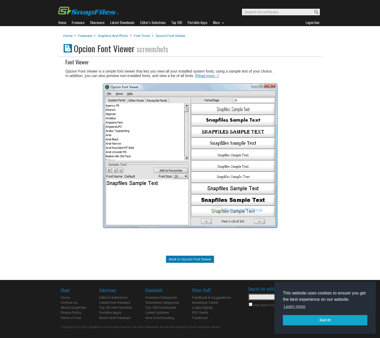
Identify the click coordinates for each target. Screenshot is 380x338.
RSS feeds (200, 313)
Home (68, 36)
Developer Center (205, 302)
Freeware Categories (161, 297)
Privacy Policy (71, 313)
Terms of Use (71, 318)
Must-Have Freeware (114, 318)
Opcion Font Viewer (170, 36)
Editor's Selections (113, 297)
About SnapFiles (73, 308)
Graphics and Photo (113, 36)
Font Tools (142, 36)
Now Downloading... (160, 318)
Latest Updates (157, 313)
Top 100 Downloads (160, 308)
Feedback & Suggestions (211, 297)
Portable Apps (110, 313)
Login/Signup (202, 308)
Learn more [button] (294, 306)
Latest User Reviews (114, 302)
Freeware (85, 36)
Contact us (69, 302)
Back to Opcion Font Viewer (190, 259)
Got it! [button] (325, 320)
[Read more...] (207, 76)
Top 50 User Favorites (115, 308)
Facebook (200, 318)
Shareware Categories (162, 302)
